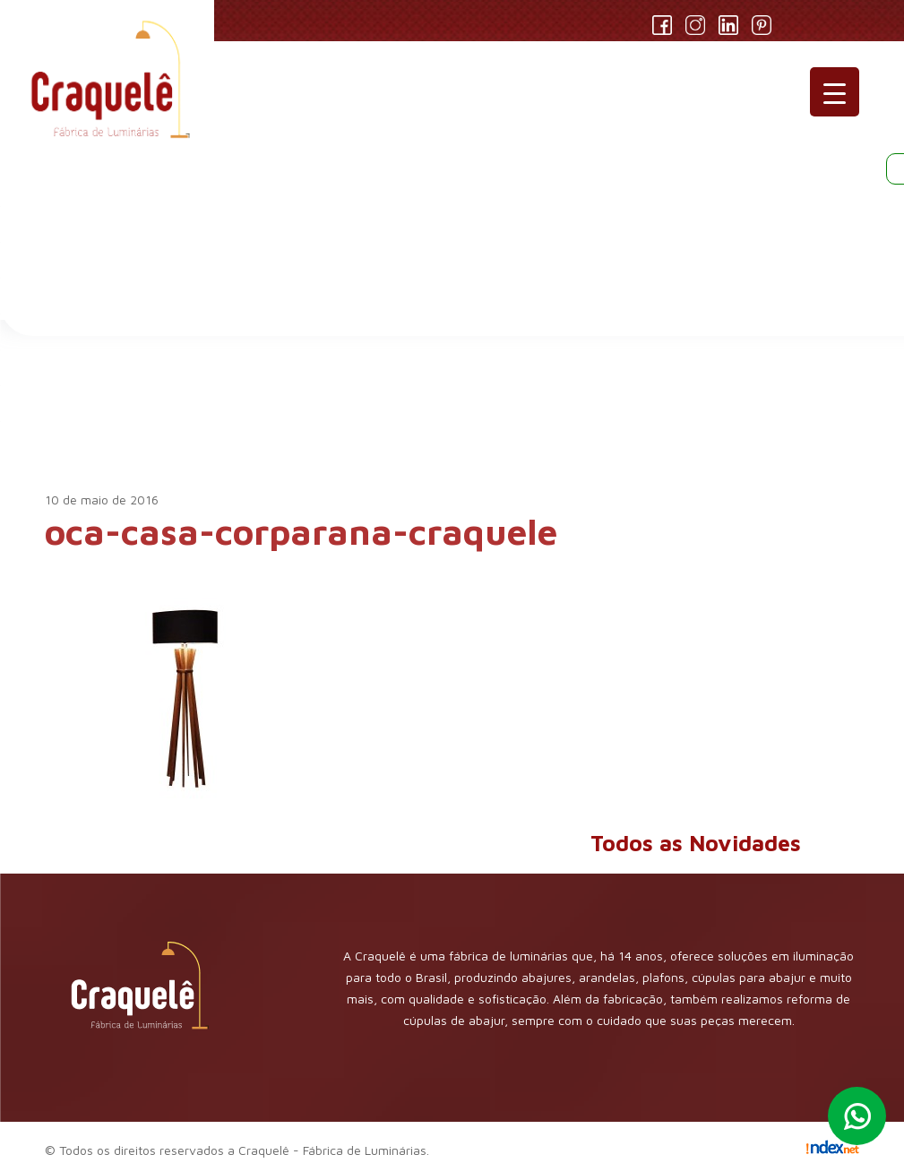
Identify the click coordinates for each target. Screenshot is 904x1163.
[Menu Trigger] (834, 91)
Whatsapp (857, 1116)
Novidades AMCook (178, 424)
